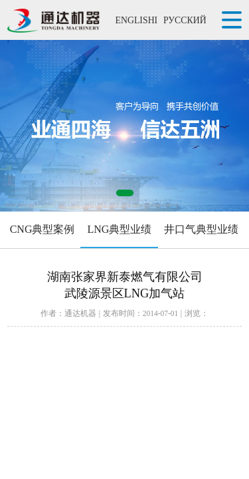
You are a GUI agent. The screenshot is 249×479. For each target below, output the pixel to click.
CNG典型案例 (42, 229)
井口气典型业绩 (201, 229)
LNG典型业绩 (119, 229)
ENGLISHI (136, 20)
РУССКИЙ (185, 20)
